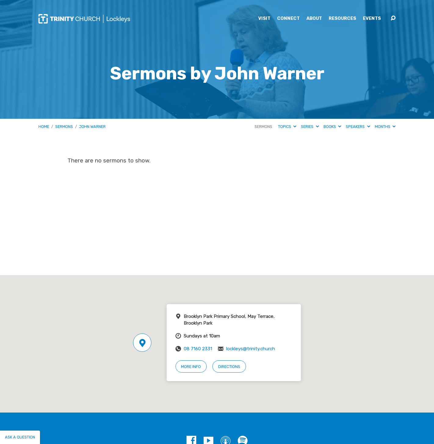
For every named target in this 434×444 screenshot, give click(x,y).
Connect (288, 18)
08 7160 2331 (198, 348)
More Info (191, 366)
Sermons (64, 126)
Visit (264, 18)
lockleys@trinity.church (250, 348)
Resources (342, 18)
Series (310, 126)
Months (385, 126)
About (314, 18)
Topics (287, 126)
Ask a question (20, 437)
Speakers (358, 126)
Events (372, 18)
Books (332, 126)
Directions (229, 366)
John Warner (92, 126)
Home (43, 126)
